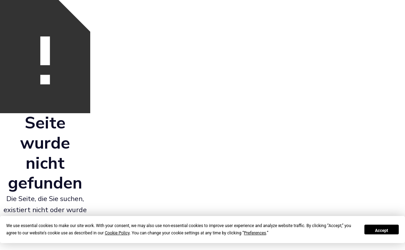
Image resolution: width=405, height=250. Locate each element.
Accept (381, 230)
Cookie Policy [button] (117, 233)
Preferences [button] (255, 233)
